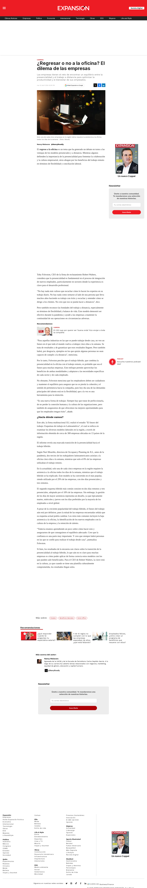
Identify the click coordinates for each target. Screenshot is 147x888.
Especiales (71, 835)
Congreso (7, 846)
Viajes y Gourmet (10, 873)
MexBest (69, 859)
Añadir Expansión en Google (75, 85)
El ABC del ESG (72, 820)
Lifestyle (70, 852)
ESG (102, 18)
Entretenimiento (41, 837)
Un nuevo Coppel (126, 176)
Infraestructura (40, 856)
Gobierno (6, 841)
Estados (6, 851)
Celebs (37, 826)
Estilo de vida (40, 828)
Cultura (37, 815)
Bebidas (69, 863)
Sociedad (7, 855)
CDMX (5, 848)
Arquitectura (39, 859)
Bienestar (70, 870)
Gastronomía (71, 861)
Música (37, 843)
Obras (92, 18)
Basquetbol (71, 848)
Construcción (40, 852)
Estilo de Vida (72, 872)
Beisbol (69, 843)
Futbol (68, 841)
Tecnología (80, 18)
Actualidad (70, 828)
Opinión (6, 853)
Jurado (69, 874)
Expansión (7, 815)
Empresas (27, 18)
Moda (5, 868)
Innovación (70, 818)
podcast (120, 359)
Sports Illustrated (73, 839)
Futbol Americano (73, 846)
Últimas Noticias (11, 18)
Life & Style (39, 832)
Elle (36, 819)
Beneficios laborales (67, 618)
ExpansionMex (82, 883)
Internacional (65, 18)
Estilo (36, 834)
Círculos (6, 866)
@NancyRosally (57, 144)
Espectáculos (8, 861)
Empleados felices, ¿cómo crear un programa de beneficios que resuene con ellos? (117, 638)
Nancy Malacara (51, 659)
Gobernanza (39, 872)
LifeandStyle (8, 835)
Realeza (6, 864)
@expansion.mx (76, 883)
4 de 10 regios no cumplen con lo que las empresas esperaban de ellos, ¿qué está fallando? (81, 638)
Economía (51, 18)
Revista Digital (137, 8)
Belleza (6, 870)
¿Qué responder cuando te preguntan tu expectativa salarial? (46, 637)
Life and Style (126, 18)
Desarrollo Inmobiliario (44, 854)
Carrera (40, 60)
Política (39, 18)
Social (37, 869)
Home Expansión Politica (13, 819)
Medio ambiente (41, 867)
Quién (5, 859)
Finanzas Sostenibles (75, 815)
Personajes (71, 868)
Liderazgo (70, 830)
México (6, 844)
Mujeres (112, 18)
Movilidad (38, 874)
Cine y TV (38, 841)
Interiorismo (39, 861)
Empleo (53, 618)
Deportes (38, 839)
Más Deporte (71, 850)
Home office (81, 618)
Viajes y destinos (73, 865)
